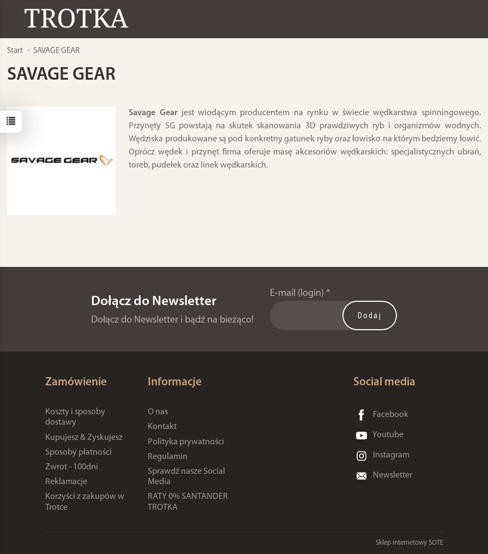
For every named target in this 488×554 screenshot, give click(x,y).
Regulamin (168, 456)
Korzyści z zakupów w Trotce (84, 501)
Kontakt (162, 426)
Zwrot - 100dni (71, 467)
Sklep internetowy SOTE (409, 542)
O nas (158, 412)
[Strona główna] (79, 18)
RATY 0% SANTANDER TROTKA (188, 501)
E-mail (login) (297, 293)
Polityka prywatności (186, 442)
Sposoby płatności (78, 452)
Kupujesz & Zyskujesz (84, 437)
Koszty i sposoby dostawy (75, 417)
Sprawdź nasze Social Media (186, 476)
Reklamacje (66, 482)
